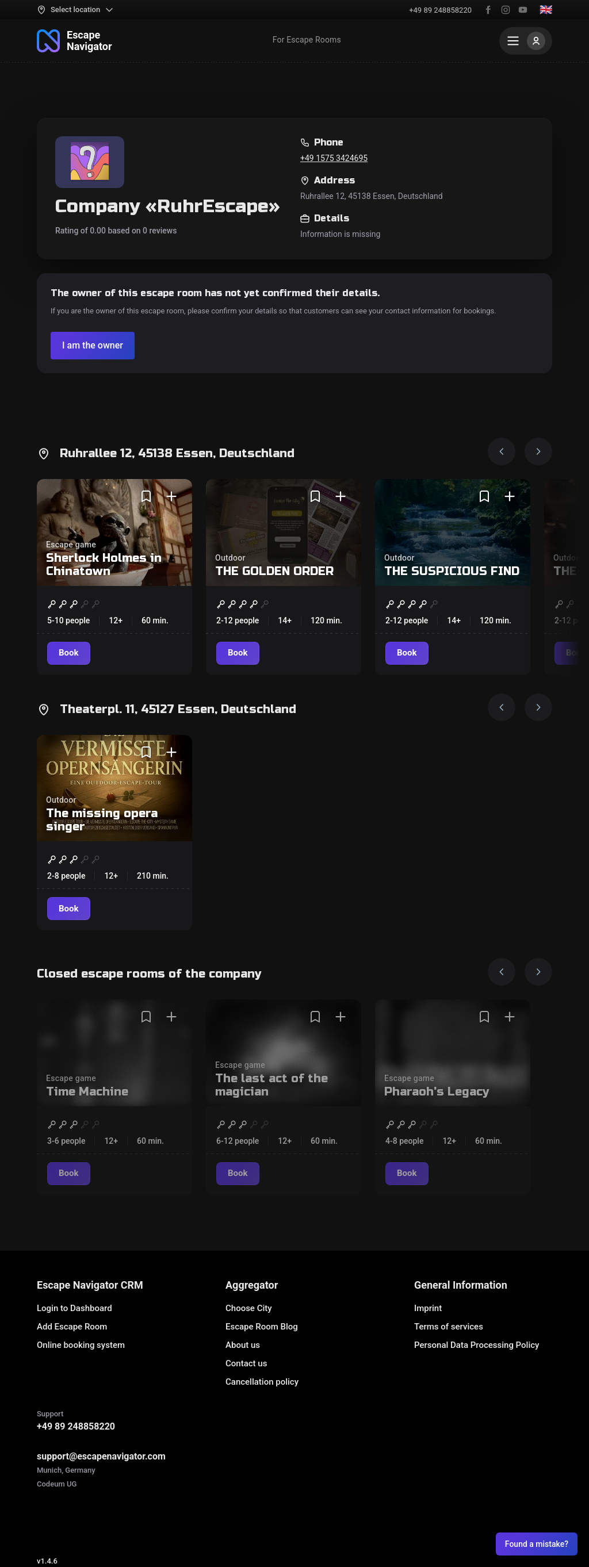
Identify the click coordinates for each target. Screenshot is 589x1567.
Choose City (248, 1308)
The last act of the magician (271, 1085)
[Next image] (538, 451)
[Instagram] (505, 10)
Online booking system (81, 1345)
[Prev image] (501, 451)
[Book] (68, 653)
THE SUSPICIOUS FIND (451, 571)
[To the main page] (74, 41)
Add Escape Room (72, 1326)
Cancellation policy (262, 1382)
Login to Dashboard (74, 1308)
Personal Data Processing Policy (476, 1345)
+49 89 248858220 (440, 10)
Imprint (428, 1308)
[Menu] (525, 41)
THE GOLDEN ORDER (274, 571)
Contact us (246, 1363)
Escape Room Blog (261, 1326)
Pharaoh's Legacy (436, 1092)
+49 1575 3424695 (334, 158)
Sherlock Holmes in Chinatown (104, 564)
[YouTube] (523, 10)
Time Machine (87, 1092)
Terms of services (448, 1326)
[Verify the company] (93, 345)
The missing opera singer (102, 820)
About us (242, 1345)
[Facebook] (488, 10)
